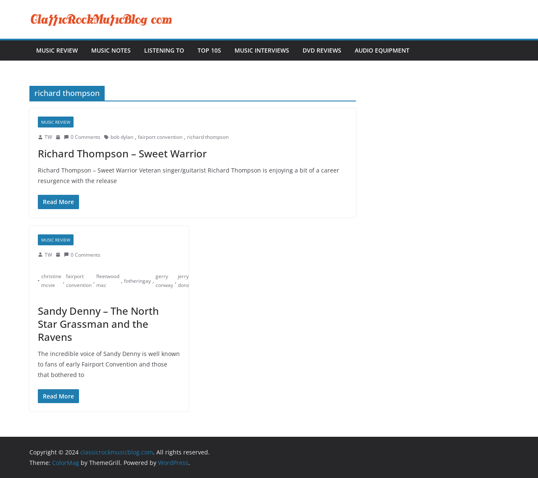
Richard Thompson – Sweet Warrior (122, 153)
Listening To (164, 50)
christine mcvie (51, 281)
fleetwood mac (107, 281)
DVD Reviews (322, 50)
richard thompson (208, 137)
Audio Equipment (382, 50)
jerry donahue (188, 281)
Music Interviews (262, 50)
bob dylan (122, 137)
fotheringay (137, 280)
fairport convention (160, 137)
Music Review (57, 50)
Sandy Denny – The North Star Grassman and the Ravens (98, 324)
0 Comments (82, 137)
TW (48, 137)
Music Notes (111, 50)
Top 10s (209, 50)
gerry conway (164, 281)
